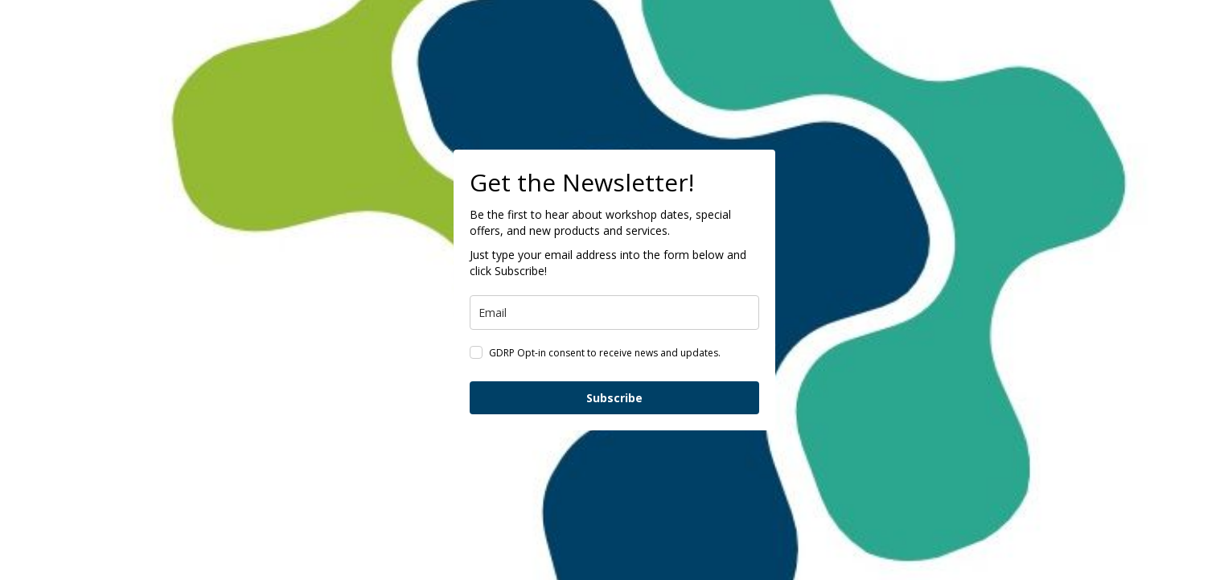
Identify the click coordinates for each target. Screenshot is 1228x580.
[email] (614, 312)
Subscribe (614, 397)
